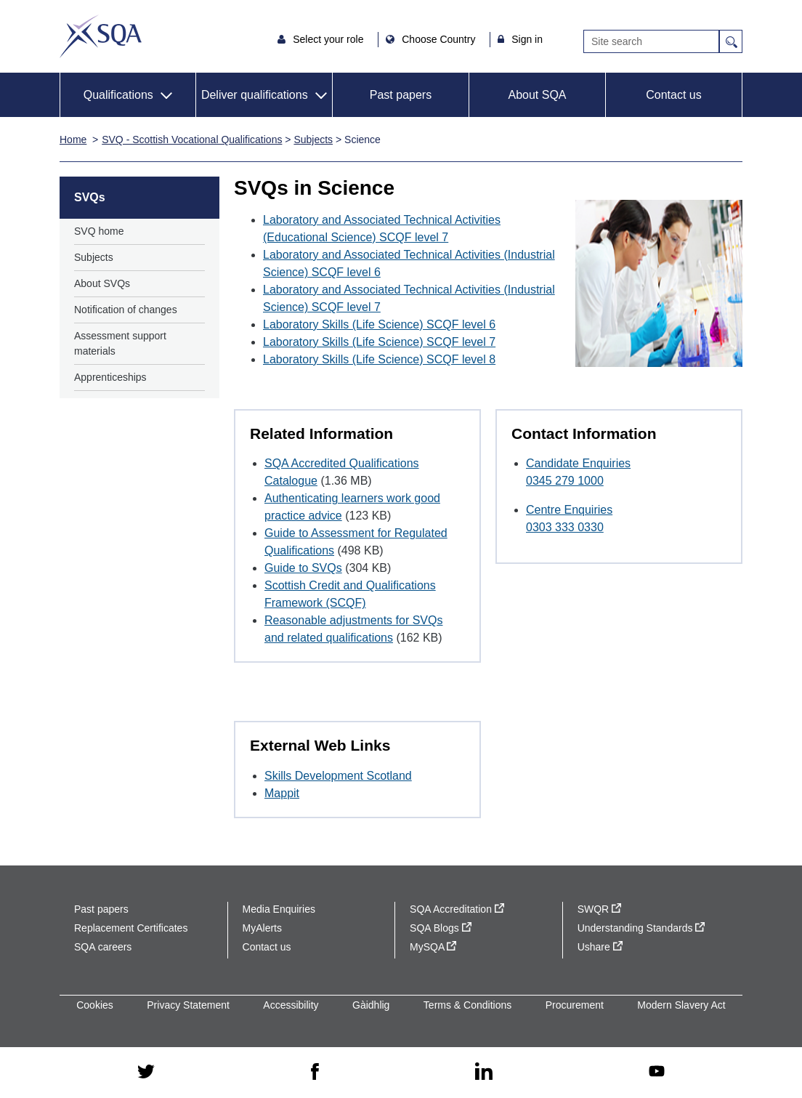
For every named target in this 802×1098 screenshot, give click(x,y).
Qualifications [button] (118, 95)
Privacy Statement (188, 1005)
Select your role (329, 39)
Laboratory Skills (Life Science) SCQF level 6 (379, 324)
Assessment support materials (120, 343)
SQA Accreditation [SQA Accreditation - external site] (457, 909)
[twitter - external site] (146, 1073)
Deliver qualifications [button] (254, 95)
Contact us (673, 95)
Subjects (313, 139)
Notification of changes (125, 309)
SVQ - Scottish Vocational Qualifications (192, 139)
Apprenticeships (110, 377)
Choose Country (440, 39)
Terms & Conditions (467, 1005)
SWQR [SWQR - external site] (599, 909)
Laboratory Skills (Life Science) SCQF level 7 (379, 342)
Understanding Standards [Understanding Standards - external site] (641, 928)
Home (73, 139)
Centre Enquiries (569, 510)
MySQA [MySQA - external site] (433, 947)
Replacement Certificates (130, 928)
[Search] (651, 41)
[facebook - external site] (315, 1072)
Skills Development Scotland (338, 776)
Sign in (527, 39)
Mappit (281, 793)
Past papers (401, 95)
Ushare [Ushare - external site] (600, 947)
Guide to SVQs (303, 568)
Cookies (94, 1005)
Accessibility (290, 1005)
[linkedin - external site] (484, 1072)
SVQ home (98, 231)
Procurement (575, 1005)
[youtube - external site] (657, 1072)
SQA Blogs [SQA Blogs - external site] (440, 928)
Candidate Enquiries (578, 463)
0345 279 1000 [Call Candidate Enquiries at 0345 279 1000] (565, 481)
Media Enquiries (279, 909)
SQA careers (102, 947)
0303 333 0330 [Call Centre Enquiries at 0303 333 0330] (565, 527)
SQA (101, 36)
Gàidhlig (370, 1005)
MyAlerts (262, 928)
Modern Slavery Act (681, 1005)
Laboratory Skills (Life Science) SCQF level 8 (379, 359)
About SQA (537, 95)
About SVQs (102, 283)
